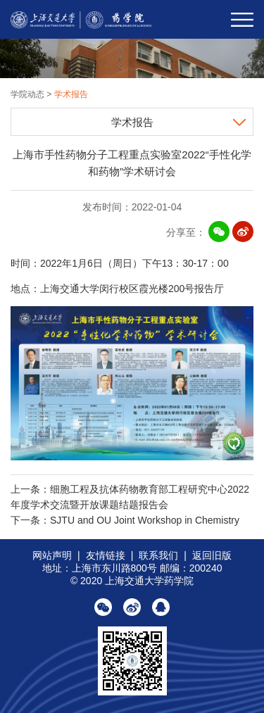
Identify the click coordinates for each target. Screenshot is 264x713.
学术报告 (71, 94)
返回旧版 (212, 555)
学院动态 (28, 94)
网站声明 (52, 555)
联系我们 (158, 555)
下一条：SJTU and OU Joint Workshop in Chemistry (125, 520)
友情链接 (105, 555)
